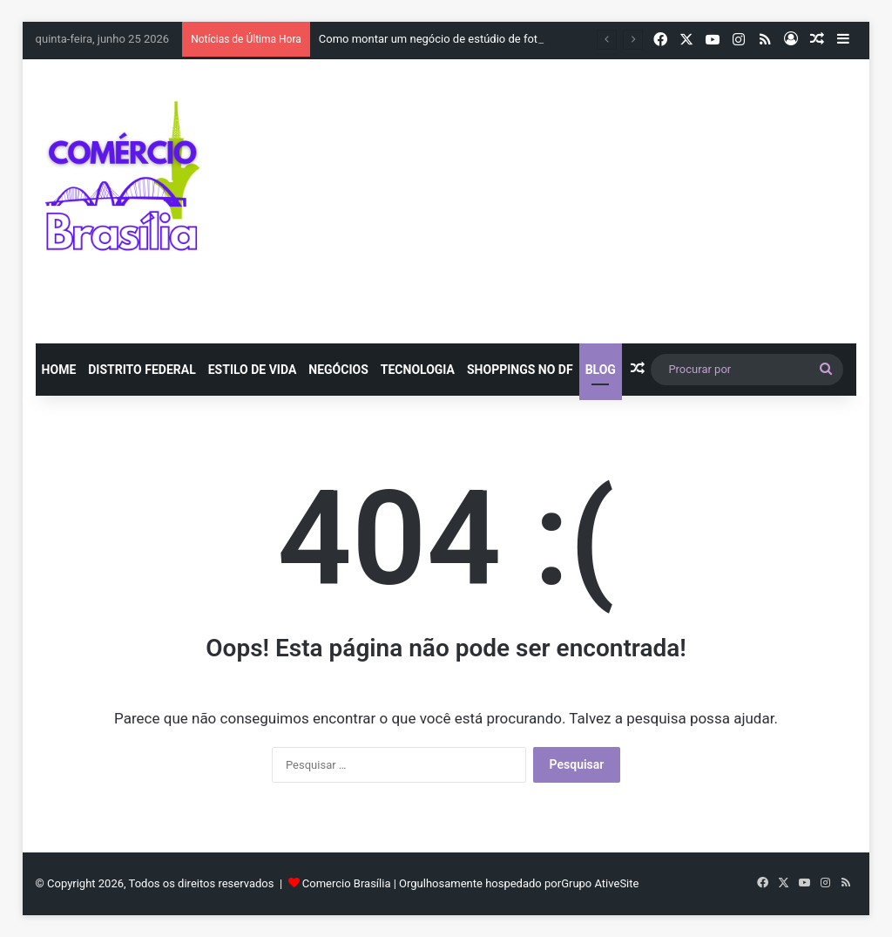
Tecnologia (418, 370)
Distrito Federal (141, 370)
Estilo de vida (252, 370)
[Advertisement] (605, 199)
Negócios (338, 370)
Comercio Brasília (346, 883)
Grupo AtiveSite (600, 883)
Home (59, 370)
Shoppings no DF (520, 370)
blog (600, 370)
